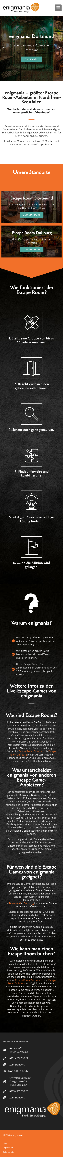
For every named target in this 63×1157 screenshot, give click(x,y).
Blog (5, 1143)
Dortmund (15, 903)
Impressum (8, 1147)
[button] (58, 7)
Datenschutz (8, 1152)
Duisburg (29, 903)
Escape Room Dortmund (32, 751)
